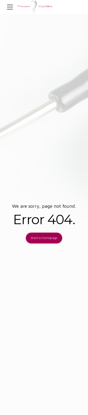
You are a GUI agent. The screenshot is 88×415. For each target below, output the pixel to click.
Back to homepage (44, 238)
